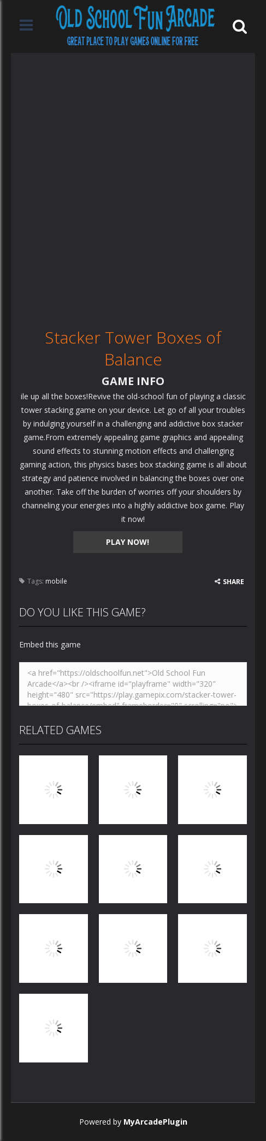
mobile (56, 581)
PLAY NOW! (127, 542)
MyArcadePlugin (155, 1121)
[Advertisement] (133, 186)
